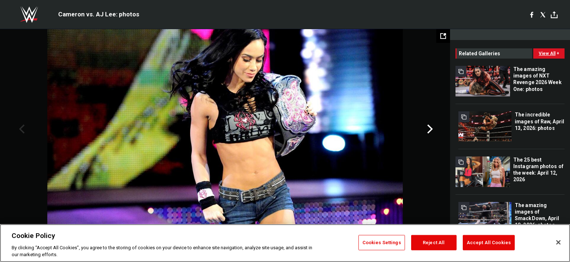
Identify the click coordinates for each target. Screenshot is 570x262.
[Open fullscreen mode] (443, 36)
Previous (21, 129)
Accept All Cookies (489, 242)
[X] (543, 14)
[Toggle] (554, 14)
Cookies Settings (381, 242)
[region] (285, 243)
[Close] (558, 242)
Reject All (434, 242)
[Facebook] (531, 14)
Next (429, 129)
